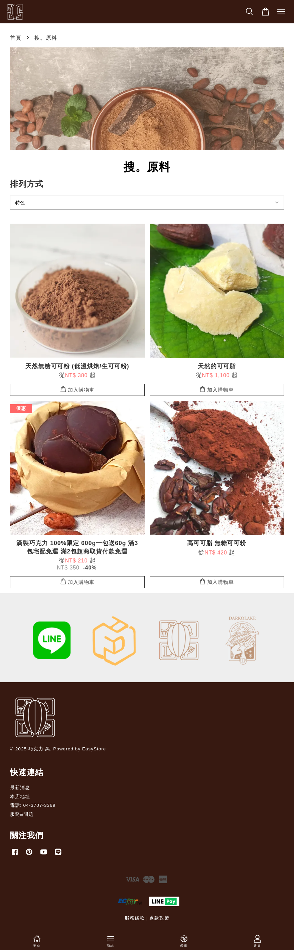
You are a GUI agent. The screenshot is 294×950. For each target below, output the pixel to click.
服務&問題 (21, 814)
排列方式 (26, 183)
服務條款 (135, 918)
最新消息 (20, 787)
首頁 (15, 38)
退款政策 (159, 918)
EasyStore (94, 748)
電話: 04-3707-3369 (32, 805)
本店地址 (20, 796)
